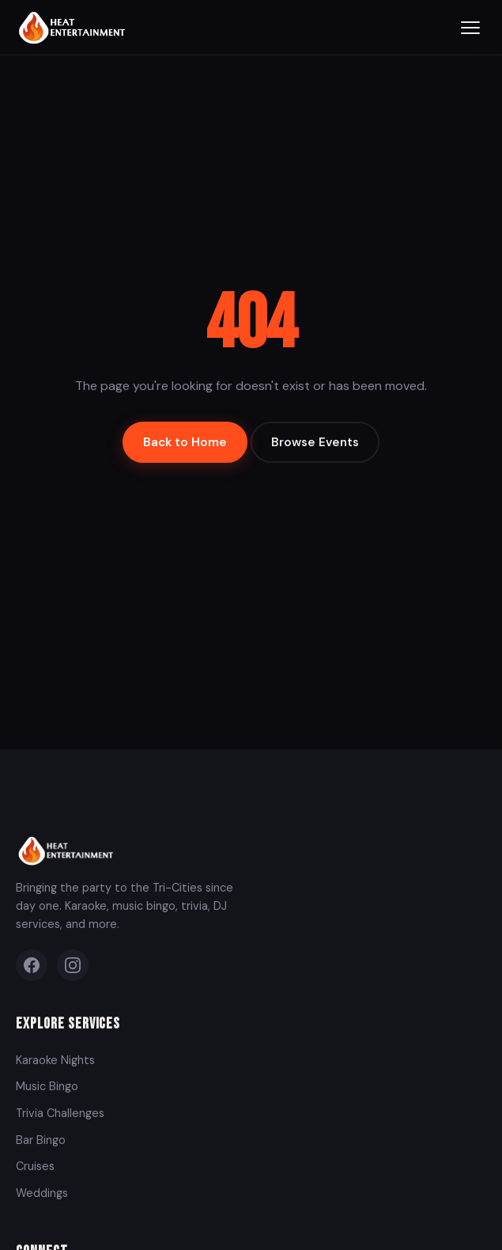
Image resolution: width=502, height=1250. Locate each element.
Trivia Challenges (60, 1113)
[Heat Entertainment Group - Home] (74, 27)
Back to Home (185, 442)
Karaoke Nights (55, 1060)
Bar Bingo (41, 1140)
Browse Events (315, 442)
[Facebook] (31, 965)
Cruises (35, 1166)
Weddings (42, 1193)
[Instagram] (73, 965)
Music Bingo (47, 1086)
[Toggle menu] (470, 27)
